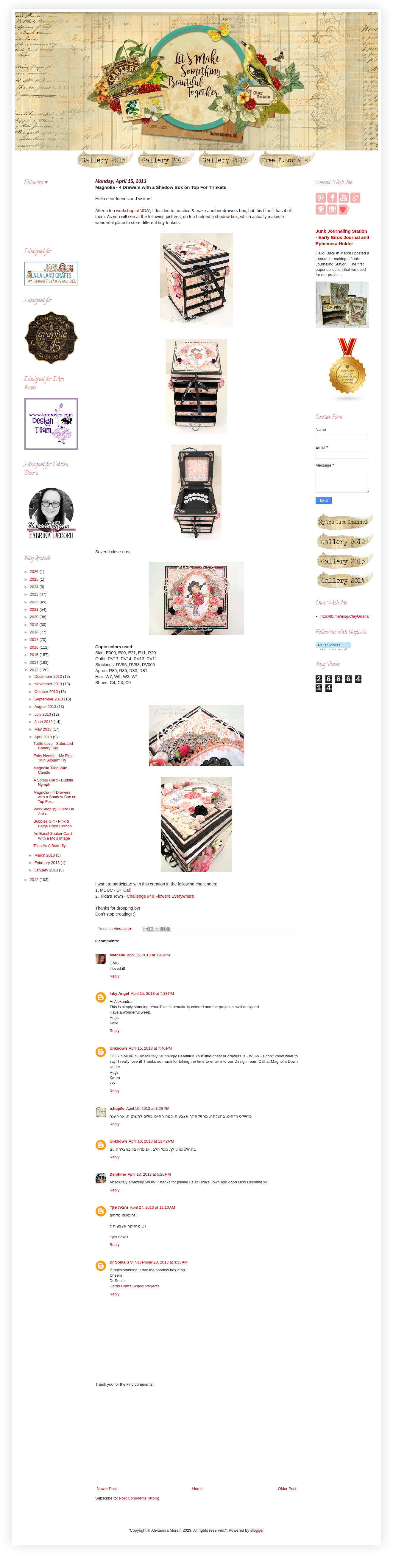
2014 (35, 662)
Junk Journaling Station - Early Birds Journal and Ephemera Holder (342, 237)
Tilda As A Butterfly (49, 845)
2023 (35, 594)
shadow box (226, 216)
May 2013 (44, 729)
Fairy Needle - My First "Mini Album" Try (52, 758)
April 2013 (44, 737)
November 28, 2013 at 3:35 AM (161, 1262)
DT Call (123, 890)
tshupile (117, 1108)
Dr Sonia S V (121, 1262)
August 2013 (46, 706)
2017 (35, 639)
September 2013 (49, 699)
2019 (35, 624)
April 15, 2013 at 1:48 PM (148, 955)
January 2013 (47, 870)
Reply (114, 976)
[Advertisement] (196, 1436)
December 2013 (49, 676)
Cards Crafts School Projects (134, 1286)
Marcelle (117, 955)
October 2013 (47, 691)
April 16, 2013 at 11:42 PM (151, 1141)
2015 (35, 654)
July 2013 (43, 714)
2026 (35, 571)
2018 (35, 632)
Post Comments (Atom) (139, 1498)
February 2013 (48, 862)
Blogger (256, 1530)
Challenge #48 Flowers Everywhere (160, 896)
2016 (35, 647)
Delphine (118, 1174)
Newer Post (107, 1488)
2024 (35, 587)
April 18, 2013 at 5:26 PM (149, 1174)
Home (197, 1488)
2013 (35, 670)
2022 (35, 602)
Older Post (287, 1488)
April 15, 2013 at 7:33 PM (152, 993)
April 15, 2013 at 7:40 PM (150, 1048)
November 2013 (49, 684)
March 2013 (45, 855)
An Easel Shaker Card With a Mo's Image (52, 835)
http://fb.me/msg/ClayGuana (344, 616)
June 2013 (44, 722)
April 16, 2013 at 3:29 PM (147, 1108)
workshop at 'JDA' (133, 210)
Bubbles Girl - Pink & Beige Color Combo (52, 823)
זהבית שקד (119, 1207)
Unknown (118, 1048)
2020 (35, 617)
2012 (35, 879)
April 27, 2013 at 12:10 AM (152, 1207)
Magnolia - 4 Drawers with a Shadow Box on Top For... (54, 797)
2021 (35, 609)
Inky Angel (119, 993)
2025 (35, 579)
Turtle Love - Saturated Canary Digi (53, 745)
